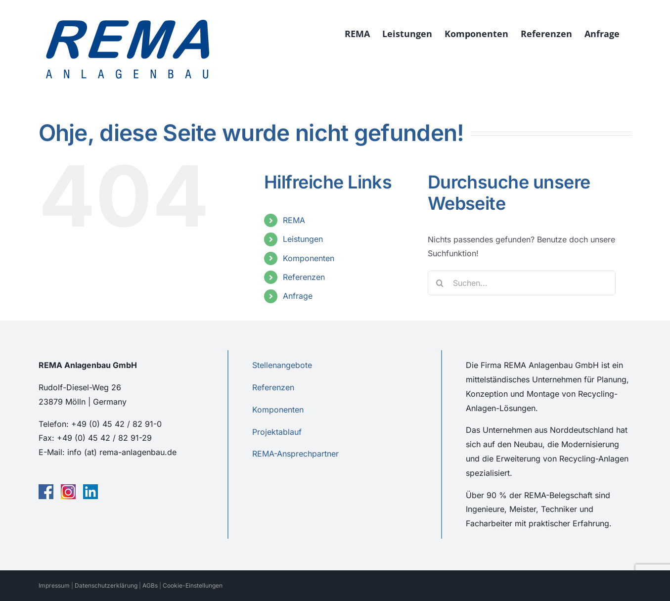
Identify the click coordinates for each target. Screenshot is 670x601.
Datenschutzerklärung (106, 585)
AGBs (150, 585)
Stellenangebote (282, 365)
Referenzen (304, 277)
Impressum (54, 585)
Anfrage (298, 296)
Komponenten (308, 258)
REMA (294, 220)
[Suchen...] (522, 283)
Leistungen (303, 239)
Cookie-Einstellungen (193, 585)
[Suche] (440, 283)
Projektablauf (277, 432)
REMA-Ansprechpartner (295, 454)
